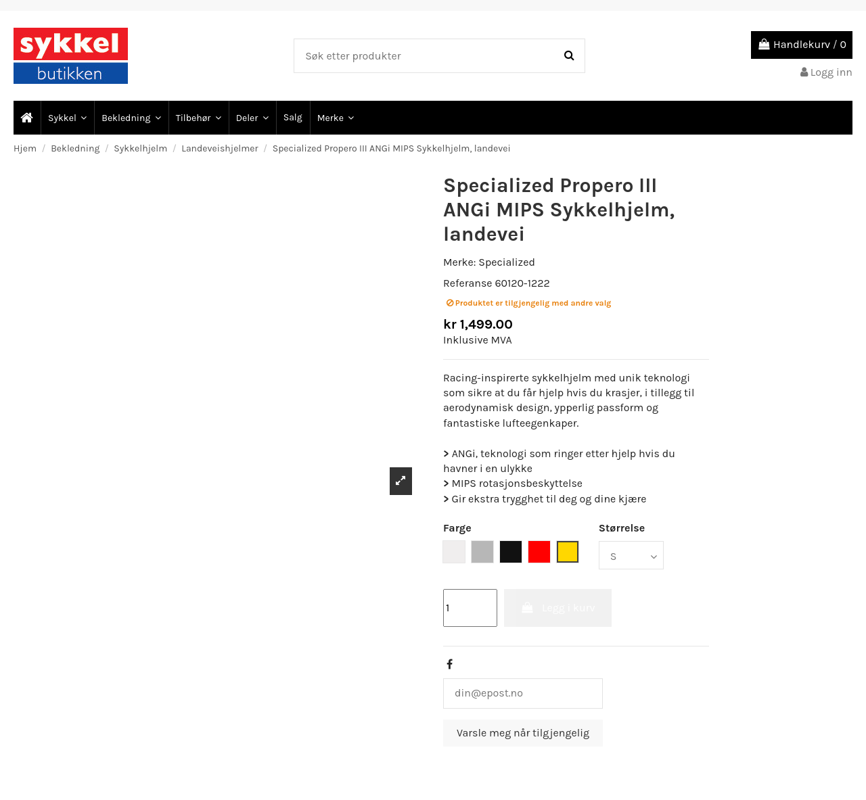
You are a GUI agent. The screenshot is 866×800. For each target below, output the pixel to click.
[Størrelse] (631, 555)
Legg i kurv (557, 607)
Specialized (506, 262)
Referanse (468, 283)
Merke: (459, 262)
